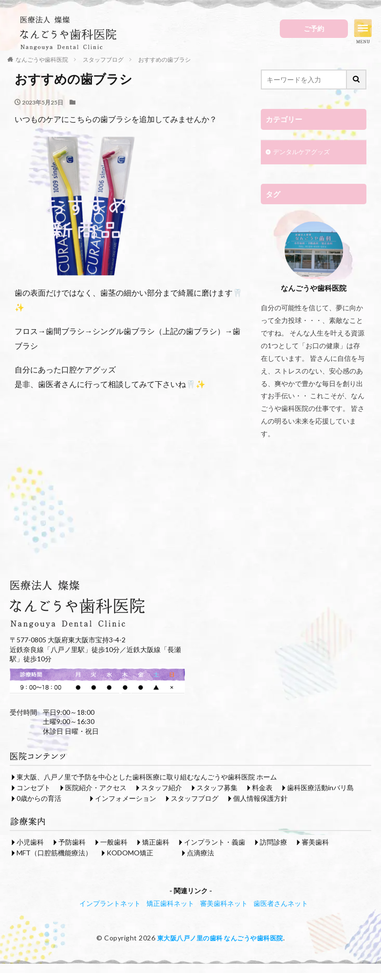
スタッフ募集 (217, 788)
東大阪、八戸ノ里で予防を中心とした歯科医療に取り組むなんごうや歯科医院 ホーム (147, 778)
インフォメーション (125, 799)
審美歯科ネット (224, 904)
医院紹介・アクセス (96, 788)
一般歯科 (113, 843)
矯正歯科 (155, 843)
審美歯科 (315, 843)
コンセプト (34, 788)
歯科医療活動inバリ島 (320, 788)
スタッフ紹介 (161, 788)
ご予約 (314, 28)
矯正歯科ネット (170, 904)
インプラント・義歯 (214, 843)
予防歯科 (72, 843)
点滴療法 (200, 853)
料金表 (262, 788)
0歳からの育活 (39, 799)
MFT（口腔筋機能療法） (54, 853)
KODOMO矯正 (130, 853)
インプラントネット (110, 904)
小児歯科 (30, 843)
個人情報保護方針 (260, 799)
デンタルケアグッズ (303, 153)
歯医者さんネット (281, 904)
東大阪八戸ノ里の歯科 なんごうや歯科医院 (220, 939)
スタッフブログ (194, 799)
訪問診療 (273, 843)
